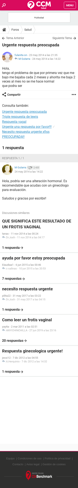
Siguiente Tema (62, 38)
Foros (15, 29)
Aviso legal (33, 464)
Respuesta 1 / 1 (13, 158)
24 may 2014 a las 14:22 (46, 58)
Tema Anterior (15, 38)
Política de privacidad (58, 458)
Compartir (14, 94)
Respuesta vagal (14, 122)
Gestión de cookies (54, 464)
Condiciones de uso (29, 458)
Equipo (10, 458)
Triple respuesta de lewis (20, 117)
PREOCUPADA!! (13, 137)
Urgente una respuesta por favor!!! (27, 127)
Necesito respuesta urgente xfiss (26, 132)
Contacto (17, 464)
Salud (28, 29)
